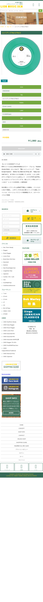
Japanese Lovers (19, 201)
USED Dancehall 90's (9, 336)
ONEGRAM (6, 91)
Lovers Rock (6, 256)
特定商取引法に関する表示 (21, 446)
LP (4, 302)
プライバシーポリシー (22, 449)
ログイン (21, 453)
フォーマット (5, 199)
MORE (11, 413)
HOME (2, 26)
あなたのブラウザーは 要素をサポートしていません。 (21, 154)
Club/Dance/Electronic (9, 285)
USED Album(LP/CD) (9, 353)
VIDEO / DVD (7, 311)
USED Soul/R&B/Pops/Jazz (10, 345)
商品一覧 (9, 26)
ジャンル (4, 201)
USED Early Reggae (8, 325)
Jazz (4, 279)
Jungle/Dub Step (7, 271)
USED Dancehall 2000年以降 (11, 339)
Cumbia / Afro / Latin (8, 276)
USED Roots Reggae (9, 327)
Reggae (5, 250)
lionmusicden (6, 374)
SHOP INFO (21, 432)
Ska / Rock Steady (8, 247)
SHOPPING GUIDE (21, 442)
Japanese (11, 201)
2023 (4, 122)
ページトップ (7, 467)
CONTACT (22, 435)
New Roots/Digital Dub (9, 268)
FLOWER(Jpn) (7, 114)
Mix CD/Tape (6, 308)
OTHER (5, 314)
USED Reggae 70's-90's (9, 342)
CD (4, 305)
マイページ (22, 460)
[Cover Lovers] (7, 106)
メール (36, 467)
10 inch (5, 296)
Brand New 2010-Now (9, 259)
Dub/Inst (5, 265)
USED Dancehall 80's (9, 333)
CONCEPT (22, 428)
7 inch (12, 199)
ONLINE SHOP (21, 439)
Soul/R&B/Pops (7, 282)
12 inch (5, 299)
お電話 (21, 467)
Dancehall (6, 262)
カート (21, 456)
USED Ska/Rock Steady (9, 322)
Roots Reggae (7, 253)
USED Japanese (7, 356)
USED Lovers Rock (8, 330)
